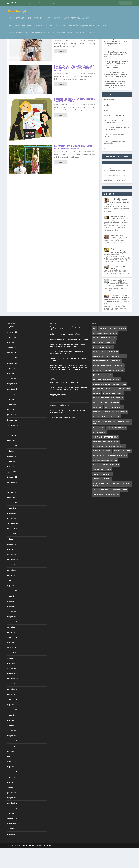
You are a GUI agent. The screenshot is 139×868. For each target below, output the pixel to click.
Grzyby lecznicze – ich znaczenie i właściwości (66, 420)
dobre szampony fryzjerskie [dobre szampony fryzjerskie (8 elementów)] (104, 358)
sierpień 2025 (12, 373)
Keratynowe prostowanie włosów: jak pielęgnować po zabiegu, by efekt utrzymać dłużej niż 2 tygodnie (116, 74)
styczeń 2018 (11, 746)
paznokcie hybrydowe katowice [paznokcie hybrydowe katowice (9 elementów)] (106, 462)
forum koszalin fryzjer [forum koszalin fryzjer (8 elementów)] (116, 376)
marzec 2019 (11, 673)
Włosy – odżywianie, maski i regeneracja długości (31, 27)
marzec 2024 (11, 425)
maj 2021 (10, 559)
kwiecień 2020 (12, 611)
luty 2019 (10, 678)
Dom (11, 20)
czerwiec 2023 (12, 466)
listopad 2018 (12, 694)
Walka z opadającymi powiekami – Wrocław (65, 354)
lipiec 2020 (11, 595)
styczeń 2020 (11, 626)
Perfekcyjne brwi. (117, 256)
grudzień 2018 (12, 689)
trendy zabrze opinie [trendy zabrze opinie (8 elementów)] (101, 499)
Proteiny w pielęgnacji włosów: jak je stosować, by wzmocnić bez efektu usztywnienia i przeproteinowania (116, 85)
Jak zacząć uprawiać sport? (118, 287)
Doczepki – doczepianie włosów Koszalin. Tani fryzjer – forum (74, 120)
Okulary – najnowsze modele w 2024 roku (118, 301)
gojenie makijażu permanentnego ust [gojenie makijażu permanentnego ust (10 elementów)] (108, 390)
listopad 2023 (12, 440)
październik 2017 (13, 761)
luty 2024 (10, 430)
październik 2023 (13, 445)
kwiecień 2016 (12, 839)
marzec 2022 (11, 528)
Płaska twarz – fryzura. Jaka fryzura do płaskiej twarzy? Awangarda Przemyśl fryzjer (74, 88)
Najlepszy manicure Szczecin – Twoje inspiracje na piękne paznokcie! (68, 348)
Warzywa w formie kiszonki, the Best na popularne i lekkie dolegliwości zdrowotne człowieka (69, 409)
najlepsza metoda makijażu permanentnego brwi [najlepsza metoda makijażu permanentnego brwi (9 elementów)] (111, 442)
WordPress (47, 866)
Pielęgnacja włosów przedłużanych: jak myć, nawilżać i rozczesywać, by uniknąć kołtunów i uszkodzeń (116, 239)
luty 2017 (10, 802)
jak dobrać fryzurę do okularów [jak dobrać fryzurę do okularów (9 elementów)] (106, 400)
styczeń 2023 (11, 492)
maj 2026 (10, 347)
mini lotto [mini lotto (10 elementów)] (97, 427)
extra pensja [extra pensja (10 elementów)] (98, 376)
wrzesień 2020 (12, 585)
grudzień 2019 (12, 632)
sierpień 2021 (12, 554)
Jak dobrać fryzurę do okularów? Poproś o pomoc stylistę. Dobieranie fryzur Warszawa (116, 222)
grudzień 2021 (12, 538)
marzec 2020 (11, 616)
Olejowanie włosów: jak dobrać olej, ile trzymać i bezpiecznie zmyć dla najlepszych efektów (116, 272)
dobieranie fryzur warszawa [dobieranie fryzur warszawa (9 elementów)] (105, 353)
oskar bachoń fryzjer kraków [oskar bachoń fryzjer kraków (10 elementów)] (105, 457)
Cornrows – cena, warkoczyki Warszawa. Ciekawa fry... (36, 3)
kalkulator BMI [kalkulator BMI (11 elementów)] (123, 409)
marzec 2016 (11, 844)
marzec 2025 (11, 388)
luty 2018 (10, 740)
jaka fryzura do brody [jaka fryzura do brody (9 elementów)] (102, 395)
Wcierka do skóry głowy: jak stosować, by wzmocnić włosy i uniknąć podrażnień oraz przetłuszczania (115, 63)
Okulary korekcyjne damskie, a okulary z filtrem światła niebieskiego (67, 431)
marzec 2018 (11, 735)
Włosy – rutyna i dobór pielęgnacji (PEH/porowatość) (81, 27)
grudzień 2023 (12, 435)
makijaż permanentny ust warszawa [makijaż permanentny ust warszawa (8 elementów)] (108, 418)
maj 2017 (10, 787)
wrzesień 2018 (12, 704)
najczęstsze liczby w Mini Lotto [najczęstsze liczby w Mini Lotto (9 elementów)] (106, 437)
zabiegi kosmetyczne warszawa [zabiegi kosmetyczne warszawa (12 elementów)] (106, 515)
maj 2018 (10, 725)
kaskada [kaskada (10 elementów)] (96, 413)
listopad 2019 (12, 637)
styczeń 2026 (11, 368)
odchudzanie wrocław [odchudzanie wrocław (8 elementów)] (116, 448)
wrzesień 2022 (12, 507)
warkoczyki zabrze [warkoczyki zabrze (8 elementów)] (119, 510)
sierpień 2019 (12, 647)
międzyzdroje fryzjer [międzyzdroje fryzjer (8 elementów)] (113, 427)
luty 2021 (10, 570)
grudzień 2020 (12, 575)
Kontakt (20, 20)
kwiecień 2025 (12, 383)
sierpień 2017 (12, 771)
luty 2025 (10, 394)
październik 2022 (13, 502)
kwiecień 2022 (12, 523)
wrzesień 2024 (12, 414)
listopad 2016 (12, 818)
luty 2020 (10, 621)
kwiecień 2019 (12, 668)
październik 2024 (13, 409)
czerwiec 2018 (12, 720)
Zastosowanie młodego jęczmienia (62, 437)
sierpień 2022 (12, 513)
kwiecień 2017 (12, 792)
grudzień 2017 (12, 751)
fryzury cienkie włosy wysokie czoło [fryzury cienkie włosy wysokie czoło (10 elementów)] (108, 386)
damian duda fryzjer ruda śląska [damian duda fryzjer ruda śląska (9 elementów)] (112, 349)
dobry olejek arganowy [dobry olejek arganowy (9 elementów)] (103, 367)
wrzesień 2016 (12, 828)
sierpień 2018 (12, 709)
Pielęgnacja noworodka (58, 415)
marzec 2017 (11, 797)
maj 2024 (10, 419)
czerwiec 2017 (12, 782)
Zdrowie (93, 34)
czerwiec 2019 (12, 658)
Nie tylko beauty (34, 20)
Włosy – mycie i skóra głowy (76, 20)
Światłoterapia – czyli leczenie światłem (64, 403)
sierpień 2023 (12, 456)
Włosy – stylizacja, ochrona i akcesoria (27, 34)
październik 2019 (13, 642)
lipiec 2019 (11, 652)
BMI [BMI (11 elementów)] (94, 349)
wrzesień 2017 (12, 766)
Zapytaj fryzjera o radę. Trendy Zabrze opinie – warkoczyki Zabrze (73, 167)
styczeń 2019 (11, 683)
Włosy (57, 20)
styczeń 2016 (11, 854)
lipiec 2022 (11, 518)
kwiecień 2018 (12, 730)
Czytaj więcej (61, 72)
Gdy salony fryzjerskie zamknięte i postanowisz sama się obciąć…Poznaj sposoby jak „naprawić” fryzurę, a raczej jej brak (116, 319)
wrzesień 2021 (12, 549)
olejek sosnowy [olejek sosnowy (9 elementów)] (99, 453)
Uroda (48, 20)
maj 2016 (10, 834)
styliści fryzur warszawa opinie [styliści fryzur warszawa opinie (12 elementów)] (106, 485)
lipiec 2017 (11, 777)
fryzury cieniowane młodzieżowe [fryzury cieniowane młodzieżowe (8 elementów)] (106, 381)
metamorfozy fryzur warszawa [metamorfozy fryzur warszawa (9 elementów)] (106, 423)
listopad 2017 (12, 756)
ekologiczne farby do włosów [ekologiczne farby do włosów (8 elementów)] (105, 372)
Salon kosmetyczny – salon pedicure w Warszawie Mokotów (68, 380)
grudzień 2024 (12, 399)
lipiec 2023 (11, 461)
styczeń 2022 (11, 533)
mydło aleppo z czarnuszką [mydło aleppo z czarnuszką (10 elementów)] (116, 432)
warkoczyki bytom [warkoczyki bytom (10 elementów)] (101, 510)
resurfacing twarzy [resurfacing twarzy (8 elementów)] (122, 471)
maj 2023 (10, 471)
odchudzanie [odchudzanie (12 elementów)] (98, 448)
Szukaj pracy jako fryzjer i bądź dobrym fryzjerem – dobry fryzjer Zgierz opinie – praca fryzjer (73, 55)
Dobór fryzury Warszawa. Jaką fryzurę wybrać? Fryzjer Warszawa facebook (67, 372)
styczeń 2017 (11, 808)
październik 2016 (13, 823)
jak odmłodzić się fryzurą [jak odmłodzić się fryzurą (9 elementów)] (103, 409)
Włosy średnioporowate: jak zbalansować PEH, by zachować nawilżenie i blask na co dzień (115, 95)
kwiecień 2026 (12, 352)
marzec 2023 (11, 482)
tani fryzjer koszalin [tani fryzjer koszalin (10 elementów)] (102, 490)
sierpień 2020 (12, 590)
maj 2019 (10, 663)
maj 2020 (10, 606)
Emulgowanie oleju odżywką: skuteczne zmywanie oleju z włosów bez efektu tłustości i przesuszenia (115, 105)
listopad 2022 (12, 497)
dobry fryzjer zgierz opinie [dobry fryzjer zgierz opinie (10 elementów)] (104, 363)
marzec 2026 (11, 357)
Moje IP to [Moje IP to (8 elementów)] (97, 432)
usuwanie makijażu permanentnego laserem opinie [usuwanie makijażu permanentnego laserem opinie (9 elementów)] (111, 504)
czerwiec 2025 (12, 378)
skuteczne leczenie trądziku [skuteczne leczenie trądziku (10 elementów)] (105, 480)
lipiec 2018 (11, 715)
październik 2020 (13, 580)
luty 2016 (10, 849)
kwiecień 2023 (12, 476)
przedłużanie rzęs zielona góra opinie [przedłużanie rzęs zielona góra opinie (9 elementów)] (108, 466)
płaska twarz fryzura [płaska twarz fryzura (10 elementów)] (102, 471)
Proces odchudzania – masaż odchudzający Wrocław (69, 359)
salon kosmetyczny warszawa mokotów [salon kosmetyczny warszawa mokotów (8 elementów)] (110, 476)
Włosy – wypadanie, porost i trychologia (67, 34)
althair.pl (65, 61)
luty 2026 (10, 363)
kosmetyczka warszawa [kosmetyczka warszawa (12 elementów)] (112, 413)
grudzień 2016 (12, 813)
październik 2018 (13, 699)
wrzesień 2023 (12, 451)
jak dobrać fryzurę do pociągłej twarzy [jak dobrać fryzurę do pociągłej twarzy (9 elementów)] (109, 404)
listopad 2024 (12, 404)
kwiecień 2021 (12, 564)
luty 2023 (10, 487)
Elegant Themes (28, 866)
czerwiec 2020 (12, 601)
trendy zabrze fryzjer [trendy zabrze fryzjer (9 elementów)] (102, 494)
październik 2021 (13, 544)
